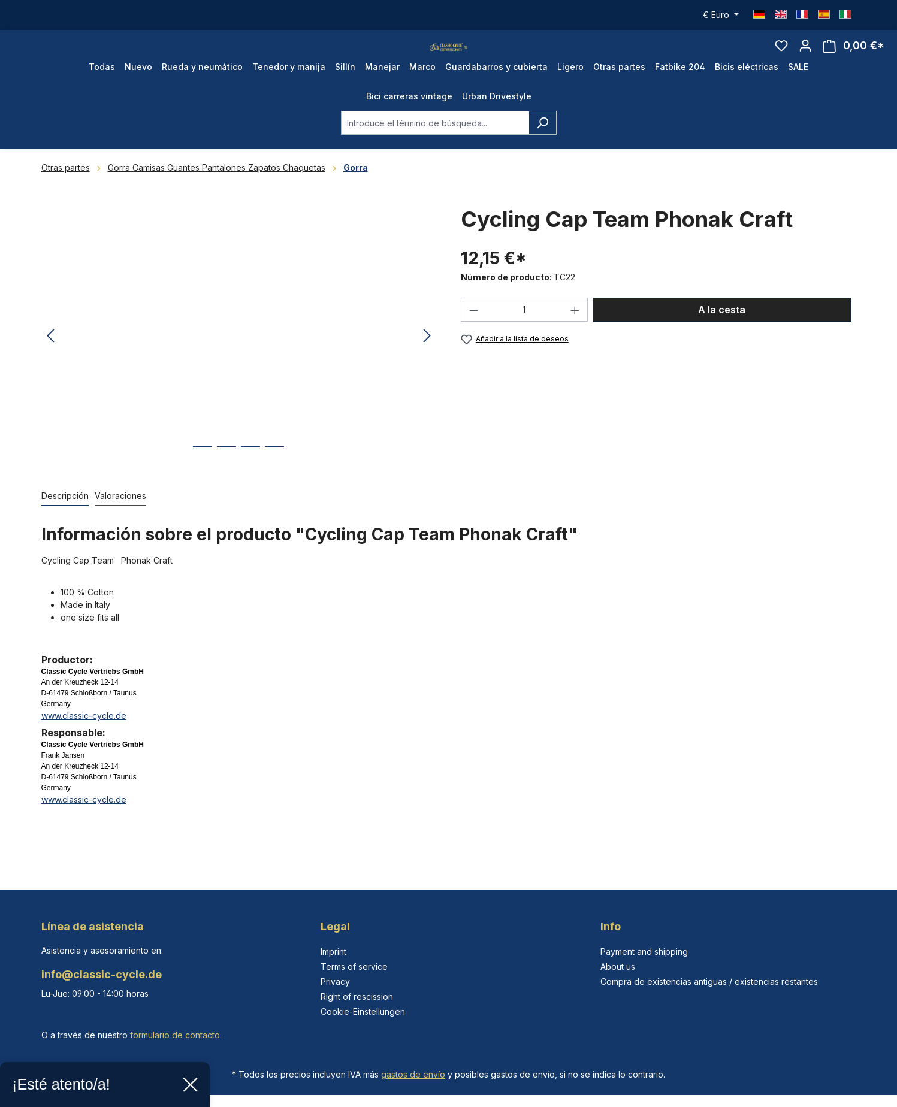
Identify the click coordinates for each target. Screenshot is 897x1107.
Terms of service (354, 966)
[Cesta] (853, 58)
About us (617, 966)
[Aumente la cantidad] (575, 334)
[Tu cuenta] (805, 57)
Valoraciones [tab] (120, 520)
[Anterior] (50, 360)
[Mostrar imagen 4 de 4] (274, 479)
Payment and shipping (644, 951)
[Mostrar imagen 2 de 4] (226, 479)
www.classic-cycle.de (83, 739)
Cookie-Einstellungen (363, 1011)
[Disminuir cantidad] (473, 334)
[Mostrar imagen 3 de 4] (250, 479)
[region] (239, 360)
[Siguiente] (427, 360)
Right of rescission (357, 996)
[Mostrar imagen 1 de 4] (202, 479)
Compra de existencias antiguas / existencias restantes (709, 981)
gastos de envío (413, 1074)
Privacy (335, 981)
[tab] (65, 520)
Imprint (333, 951)
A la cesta (721, 334)
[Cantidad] (524, 334)
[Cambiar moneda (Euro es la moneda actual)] (721, 15)
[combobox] (435, 147)
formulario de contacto (175, 1035)
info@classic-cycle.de (101, 974)
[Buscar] (542, 147)
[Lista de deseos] (781, 57)
